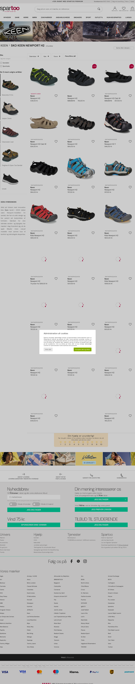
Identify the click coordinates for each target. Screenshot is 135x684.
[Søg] (99, 9)
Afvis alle (48, 349)
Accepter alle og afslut (82, 349)
